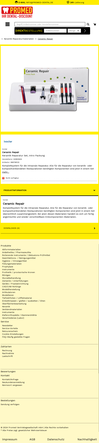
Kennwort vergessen (12, 385)
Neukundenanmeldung (13, 382)
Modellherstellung (11, 289)
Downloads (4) (12, 228)
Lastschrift (7, 356)
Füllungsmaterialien (12, 264)
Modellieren (8, 295)
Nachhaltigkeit (87, 439)
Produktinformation (15, 190)
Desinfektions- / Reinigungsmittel (19, 258)
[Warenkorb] (95, 23)
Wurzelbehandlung (11, 278)
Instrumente (8, 269)
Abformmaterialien (11, 249)
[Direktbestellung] (85, 31)
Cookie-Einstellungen (12, 334)
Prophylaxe (7, 266)
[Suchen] (88, 24)
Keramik (6, 306)
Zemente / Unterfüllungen (15, 281)
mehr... (5, 172)
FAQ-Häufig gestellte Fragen (16, 337)
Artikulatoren (8, 292)
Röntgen (6, 275)
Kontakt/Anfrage (10, 379)
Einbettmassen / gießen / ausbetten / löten (23, 301)
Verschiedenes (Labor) (13, 318)
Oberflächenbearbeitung (14, 304)
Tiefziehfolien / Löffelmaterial (17, 298)
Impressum (9, 439)
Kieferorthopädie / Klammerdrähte (19, 315)
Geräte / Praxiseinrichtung (15, 284)
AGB (32, 439)
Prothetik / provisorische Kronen (18, 272)
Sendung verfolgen (10, 404)
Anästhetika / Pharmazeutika (16, 252)
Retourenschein (10, 331)
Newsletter (7, 325)
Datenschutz (55, 439)
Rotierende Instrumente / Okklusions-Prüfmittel (26, 255)
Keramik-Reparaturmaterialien (19, 39)
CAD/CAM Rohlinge (11, 286)
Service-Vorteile (10, 328)
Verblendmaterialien (12, 309)
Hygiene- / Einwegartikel (14, 261)
